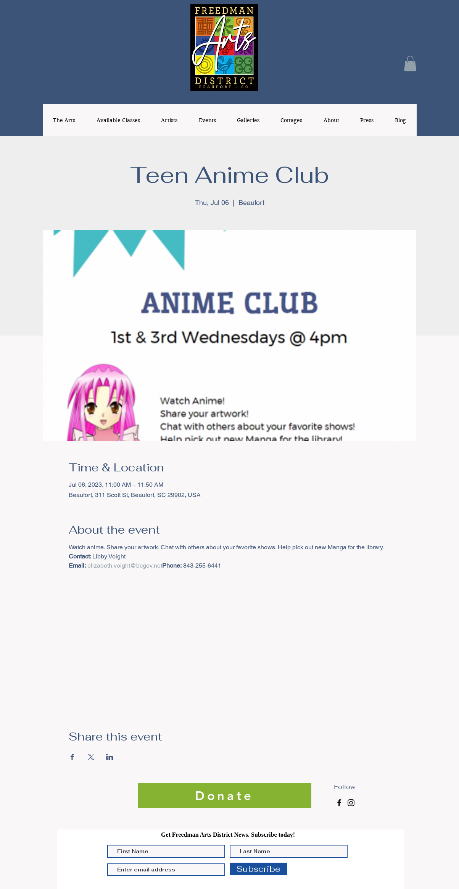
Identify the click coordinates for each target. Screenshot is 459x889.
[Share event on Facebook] (72, 757)
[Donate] (224, 795)
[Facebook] (339, 802)
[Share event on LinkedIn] (109, 757)
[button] (410, 63)
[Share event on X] (91, 757)
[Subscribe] (258, 869)
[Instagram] (351, 802)
